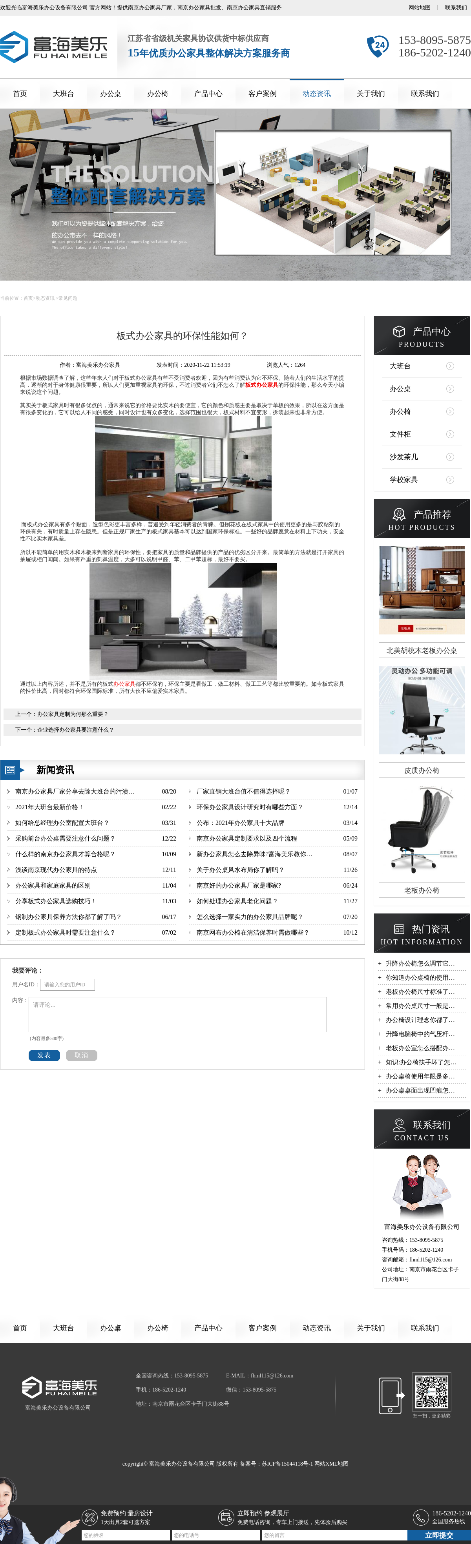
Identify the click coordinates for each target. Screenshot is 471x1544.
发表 (44, 1055)
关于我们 (371, 94)
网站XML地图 (331, 1464)
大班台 (63, 94)
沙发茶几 (404, 457)
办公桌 (110, 94)
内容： (20, 1000)
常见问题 (67, 298)
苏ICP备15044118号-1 (287, 1464)
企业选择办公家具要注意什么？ (75, 730)
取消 (82, 1055)
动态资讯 (317, 94)
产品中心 (208, 94)
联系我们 (456, 8)
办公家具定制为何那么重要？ (73, 714)
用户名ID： (26, 985)
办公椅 (157, 94)
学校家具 (404, 480)
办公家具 (124, 684)
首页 (20, 94)
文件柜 (400, 434)
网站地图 (420, 8)
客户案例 (262, 94)
